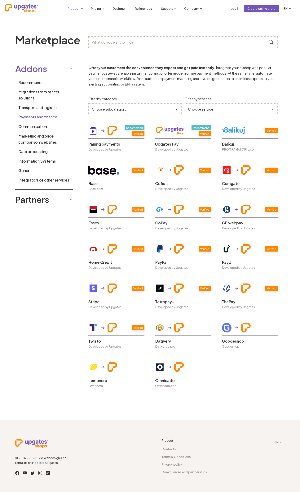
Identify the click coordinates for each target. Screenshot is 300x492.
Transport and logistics (38, 107)
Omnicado (165, 380)
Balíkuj (228, 144)
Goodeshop (233, 341)
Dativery (163, 341)
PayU (226, 262)
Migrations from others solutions (38, 94)
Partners (44, 199)
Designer (119, 9)
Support (167, 9)
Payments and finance (37, 116)
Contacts (168, 449)
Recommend (30, 82)
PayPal (161, 262)
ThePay (228, 301)
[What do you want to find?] (183, 42)
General (25, 170)
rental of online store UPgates (36, 463)
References (143, 9)
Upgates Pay (167, 144)
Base (93, 183)
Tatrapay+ (164, 301)
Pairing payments (104, 144)
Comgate (231, 183)
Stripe (93, 301)
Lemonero (97, 380)
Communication (32, 126)
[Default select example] (135, 109)
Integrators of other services (43, 180)
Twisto (94, 341)
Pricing (96, 9)
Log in (235, 9)
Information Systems (37, 161)
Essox (93, 223)
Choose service (200, 109)
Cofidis (161, 183)
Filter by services (198, 99)
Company (191, 9)
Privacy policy (172, 464)
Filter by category (102, 99)
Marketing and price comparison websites (37, 139)
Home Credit (100, 262)
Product (74, 9)
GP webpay (232, 223)
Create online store (261, 9)
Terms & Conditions (176, 457)
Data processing (33, 151)
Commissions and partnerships (184, 472)
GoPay (161, 223)
